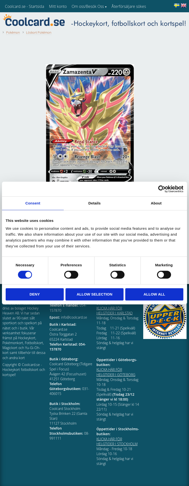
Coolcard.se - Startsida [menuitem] (24, 6)
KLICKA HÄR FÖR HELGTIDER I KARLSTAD (114, 310)
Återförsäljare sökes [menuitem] (128, 6)
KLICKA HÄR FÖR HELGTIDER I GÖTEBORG (115, 372)
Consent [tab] (32, 203)
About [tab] (156, 203)
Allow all (154, 294)
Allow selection (94, 294)
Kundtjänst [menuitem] (120, 19)
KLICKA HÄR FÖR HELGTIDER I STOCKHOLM (117, 441)
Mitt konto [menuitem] (58, 6)
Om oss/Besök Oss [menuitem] (88, 6)
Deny (35, 294)
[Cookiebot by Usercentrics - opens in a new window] (161, 189)
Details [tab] (94, 203)
